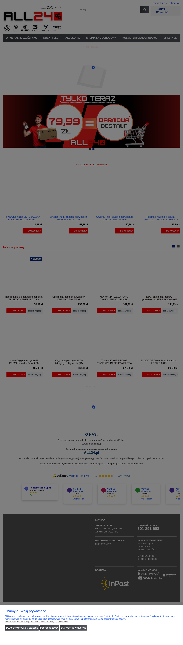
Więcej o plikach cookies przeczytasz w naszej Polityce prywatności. (36, 621)
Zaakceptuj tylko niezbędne (22, 628)
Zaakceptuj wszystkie (73, 628)
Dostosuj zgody (49, 628)
